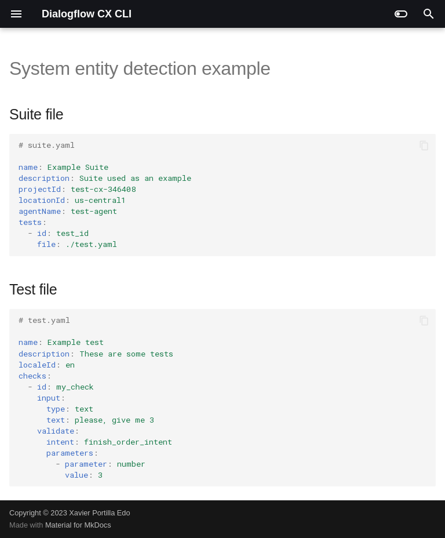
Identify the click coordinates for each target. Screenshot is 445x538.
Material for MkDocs (78, 525)
